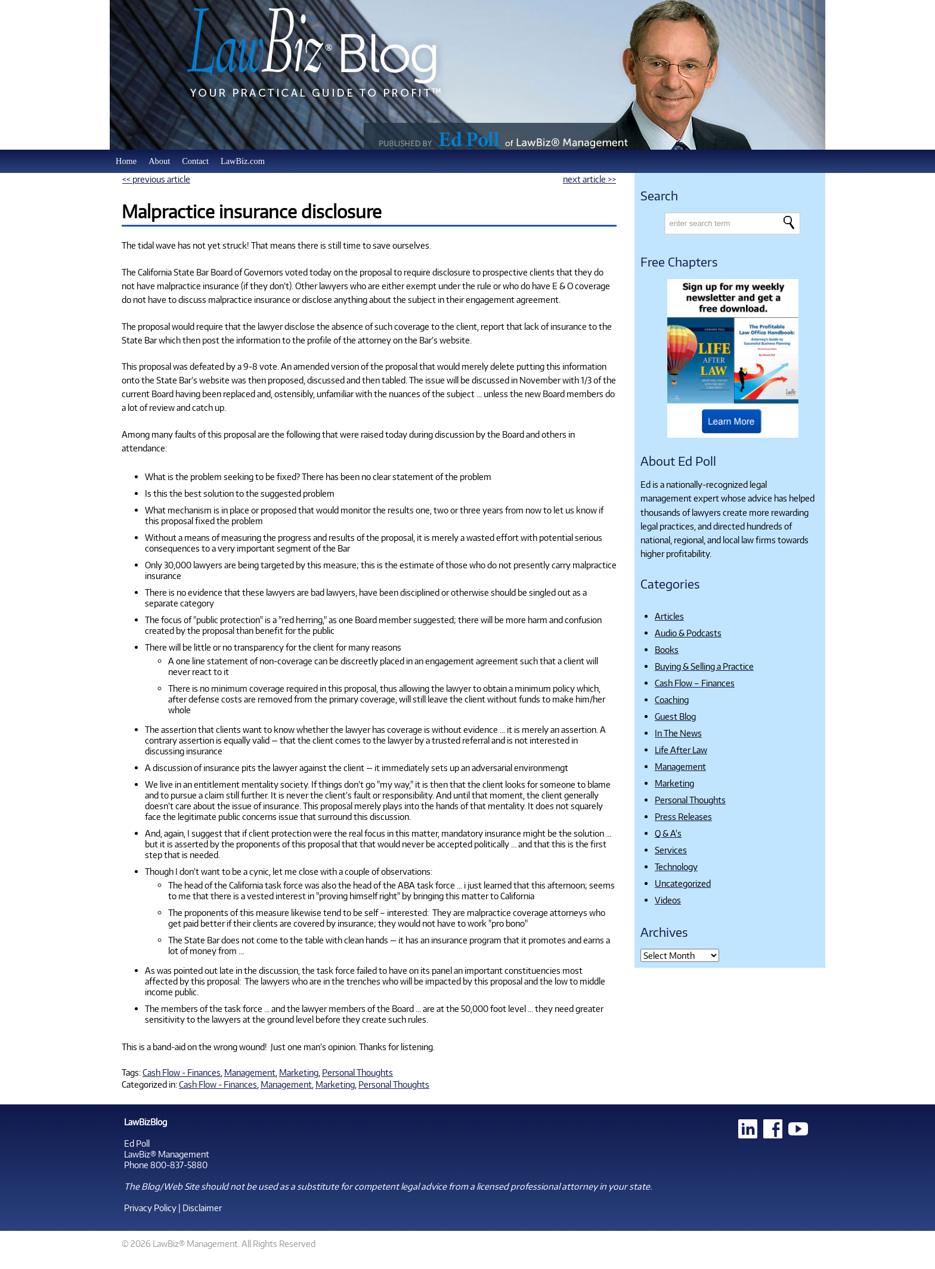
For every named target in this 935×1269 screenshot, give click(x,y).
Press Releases (683, 816)
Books (667, 649)
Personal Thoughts (357, 1072)
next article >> (589, 179)
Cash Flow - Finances (182, 1072)
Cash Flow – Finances (695, 682)
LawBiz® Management (166, 1154)
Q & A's (668, 833)
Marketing (298, 1072)
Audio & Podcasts (688, 632)
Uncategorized (683, 883)
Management (249, 1072)
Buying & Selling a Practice (704, 666)
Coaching (672, 699)
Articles (669, 616)
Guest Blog (675, 716)
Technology (676, 866)
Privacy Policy (150, 1207)
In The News (678, 733)
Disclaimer (202, 1207)
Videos (668, 900)
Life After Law (681, 749)
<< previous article (156, 179)
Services (671, 849)
